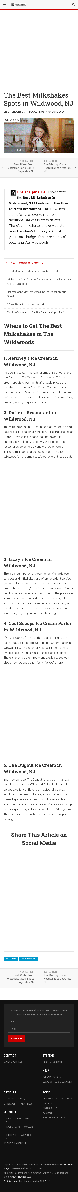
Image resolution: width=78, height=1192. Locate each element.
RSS (63, 1117)
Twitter (64, 1098)
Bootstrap (8, 1173)
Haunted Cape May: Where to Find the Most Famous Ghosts (36, 294)
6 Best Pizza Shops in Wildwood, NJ (27, 304)
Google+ (47, 1103)
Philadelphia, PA (31, 192)
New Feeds (26, 1104)
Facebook (48, 1098)
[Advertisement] (39, 50)
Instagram (49, 1117)
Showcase (9, 1104)
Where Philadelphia (15, 1143)
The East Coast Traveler (18, 1118)
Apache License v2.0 (20, 1177)
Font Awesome (11, 1181)
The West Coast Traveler (18, 1127)
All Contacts (50, 1077)
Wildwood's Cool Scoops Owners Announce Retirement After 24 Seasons (39, 281)
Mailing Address (13, 1062)
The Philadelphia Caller (17, 1135)
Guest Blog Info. (13, 1098)
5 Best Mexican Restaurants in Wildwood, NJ (32, 271)
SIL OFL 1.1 (45, 1181)
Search (57, 1062)
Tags (45, 1062)
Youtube (47, 1113)
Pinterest (48, 1108)
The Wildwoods (28, 958)
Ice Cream (11, 958)
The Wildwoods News (24, 263)
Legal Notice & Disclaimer (57, 1082)
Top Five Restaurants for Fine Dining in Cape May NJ (36, 312)
